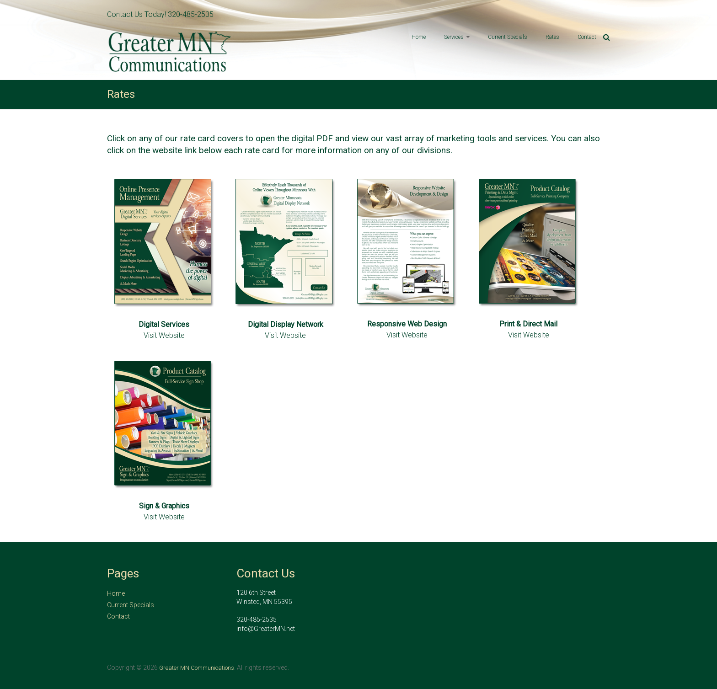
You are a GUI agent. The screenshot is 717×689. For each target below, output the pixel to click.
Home (419, 37)
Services (454, 37)
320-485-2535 (191, 14)
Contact (587, 37)
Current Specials (507, 37)
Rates (552, 37)
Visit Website (164, 335)
